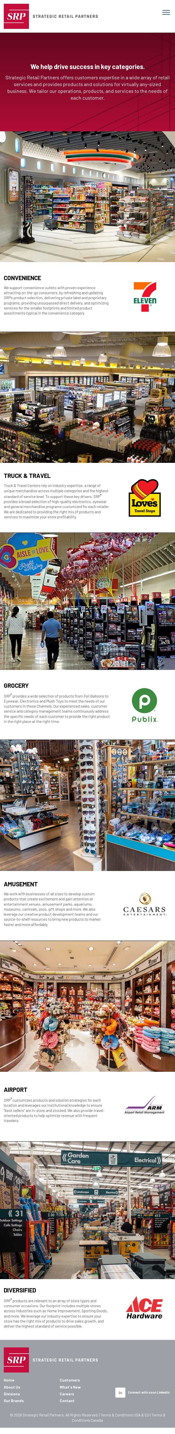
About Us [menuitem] (12, 1387)
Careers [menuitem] (67, 1394)
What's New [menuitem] (70, 1387)
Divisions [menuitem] (12, 1394)
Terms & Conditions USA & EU (124, 1415)
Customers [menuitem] (70, 1380)
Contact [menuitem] (67, 1400)
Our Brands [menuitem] (14, 1400)
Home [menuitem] (9, 1380)
